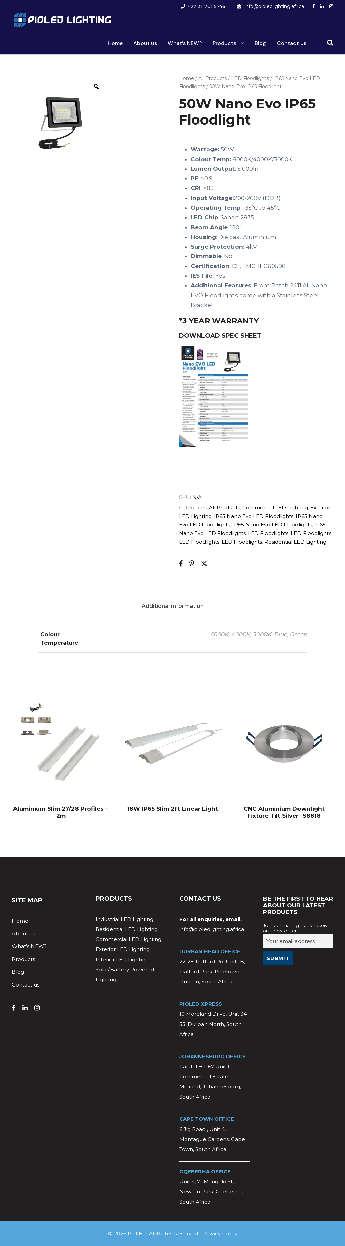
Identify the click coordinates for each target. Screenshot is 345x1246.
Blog (260, 43)
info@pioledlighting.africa (274, 6)
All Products (212, 78)
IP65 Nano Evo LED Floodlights (253, 516)
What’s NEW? (185, 43)
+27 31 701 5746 (206, 6)
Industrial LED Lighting (124, 919)
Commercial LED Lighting (275, 507)
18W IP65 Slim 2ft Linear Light (172, 808)
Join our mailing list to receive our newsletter (297, 928)
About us (145, 43)
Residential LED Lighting (295, 542)
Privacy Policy (219, 1233)
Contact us (291, 43)
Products (224, 43)
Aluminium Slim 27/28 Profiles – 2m (60, 812)
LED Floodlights (250, 78)
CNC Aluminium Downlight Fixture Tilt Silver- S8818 (284, 812)
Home (115, 43)
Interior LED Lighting (122, 959)
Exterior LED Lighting (123, 949)
